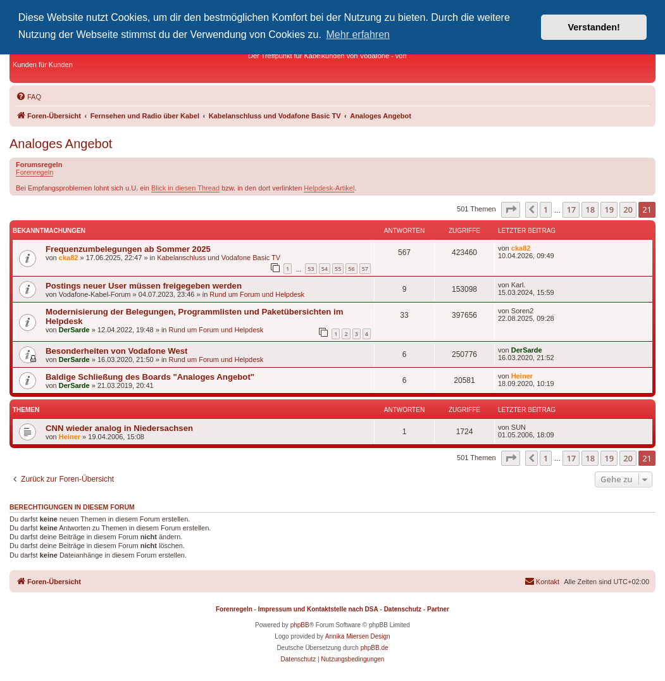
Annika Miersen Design (357, 636)
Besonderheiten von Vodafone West (116, 351)
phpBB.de (374, 647)
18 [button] (590, 209)
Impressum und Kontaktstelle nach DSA (318, 609)
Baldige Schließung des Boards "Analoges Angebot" (150, 377)
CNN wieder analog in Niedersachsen (119, 428)
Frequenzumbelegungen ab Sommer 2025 (128, 249)
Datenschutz (402, 609)
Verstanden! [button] (594, 27)
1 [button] (546, 209)
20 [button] (628, 209)
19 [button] (609, 209)
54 (324, 269)
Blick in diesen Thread (185, 188)
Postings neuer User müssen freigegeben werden (144, 286)
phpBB (299, 625)
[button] (510, 209)
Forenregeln (34, 172)
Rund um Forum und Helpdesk (256, 294)
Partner (438, 609)
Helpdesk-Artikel (329, 188)
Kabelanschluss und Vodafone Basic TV (218, 257)
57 (365, 269)
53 (311, 269)
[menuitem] (28, 96)
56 (351, 269)
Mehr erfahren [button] (358, 34)
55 (338, 269)
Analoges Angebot (60, 144)
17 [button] (571, 209)
